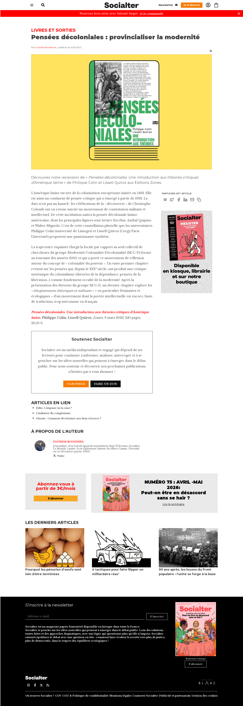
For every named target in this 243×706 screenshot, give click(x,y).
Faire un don (105, 383)
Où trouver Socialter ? (39, 695)
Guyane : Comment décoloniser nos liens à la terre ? (68, 418)
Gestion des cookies (205, 695)
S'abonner (76, 383)
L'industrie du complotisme (53, 413)
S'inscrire (157, 616)
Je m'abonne (191, 5)
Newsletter (168, 5)
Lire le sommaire (173, 504)
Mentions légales (120, 695)
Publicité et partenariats (175, 695)
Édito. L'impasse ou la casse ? (54, 408)
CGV (58, 695)
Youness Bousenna (46, 47)
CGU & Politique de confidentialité (85, 695)
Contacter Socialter (145, 695)
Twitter (58, 455)
